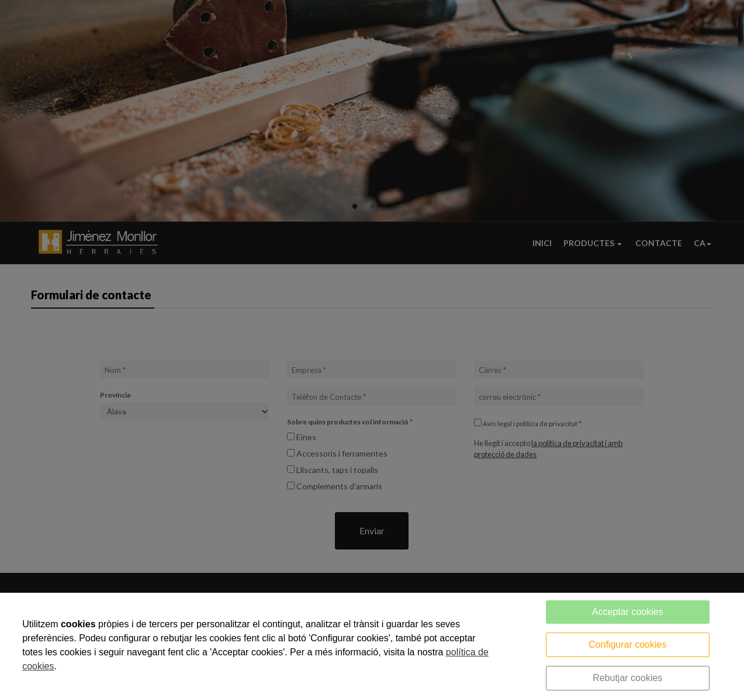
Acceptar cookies (627, 612)
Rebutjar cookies (627, 678)
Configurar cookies (627, 644)
